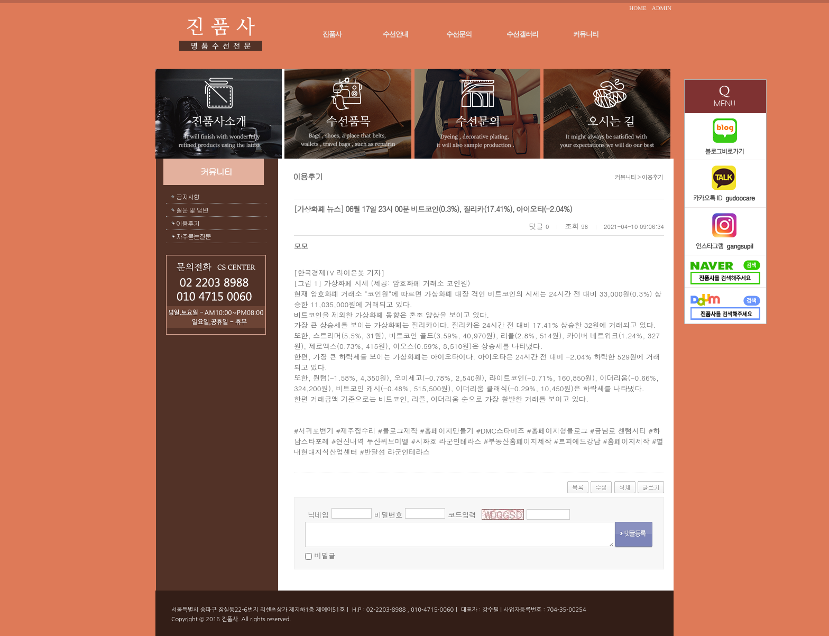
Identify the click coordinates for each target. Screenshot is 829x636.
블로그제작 (400, 431)
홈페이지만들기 (449, 431)
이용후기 (187, 222)
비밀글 (324, 555)
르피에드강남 (579, 441)
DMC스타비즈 (502, 431)
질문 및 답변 (192, 209)
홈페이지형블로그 (559, 431)
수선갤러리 (522, 34)
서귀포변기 (316, 431)
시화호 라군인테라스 (448, 441)
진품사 (332, 34)
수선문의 (459, 34)
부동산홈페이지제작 (519, 441)
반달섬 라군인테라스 (397, 452)
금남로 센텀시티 (620, 431)
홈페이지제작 (628, 441)
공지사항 (187, 196)
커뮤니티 (585, 34)
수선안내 (395, 34)
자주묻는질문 (193, 236)
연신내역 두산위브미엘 (372, 441)
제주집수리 (358, 431)
